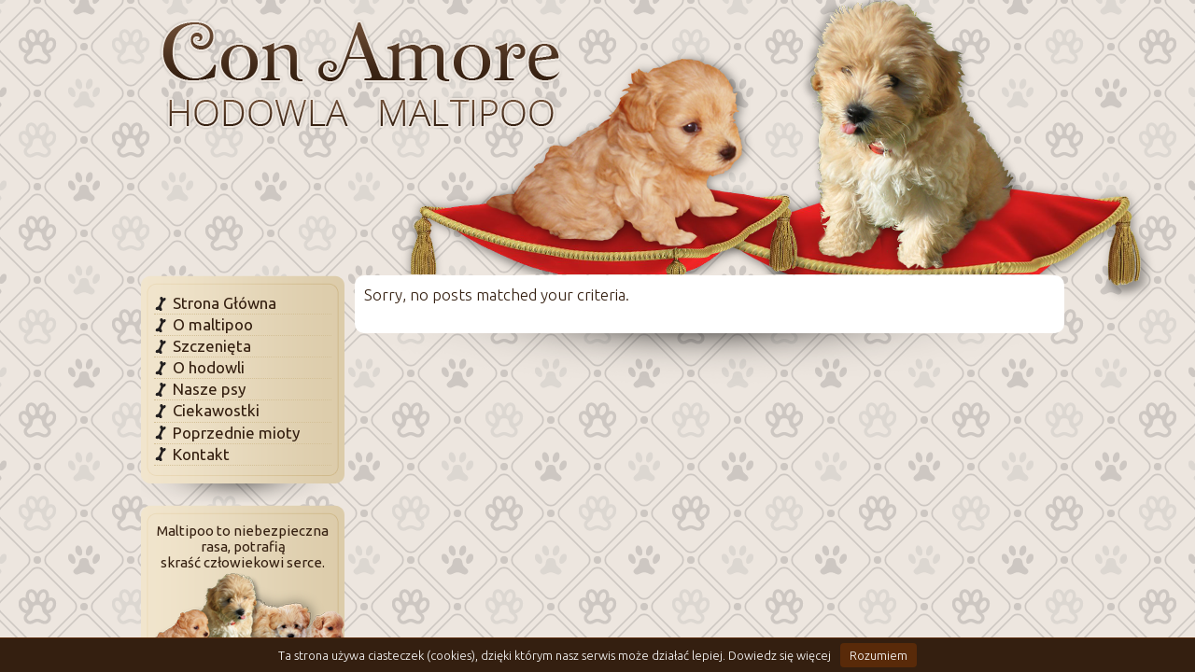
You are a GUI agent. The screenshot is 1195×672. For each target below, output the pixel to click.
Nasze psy (209, 389)
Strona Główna (224, 303)
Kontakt (201, 454)
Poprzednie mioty (236, 432)
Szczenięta (212, 346)
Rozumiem (878, 655)
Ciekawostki (216, 410)
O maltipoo (213, 324)
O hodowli (209, 367)
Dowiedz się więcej (779, 655)
